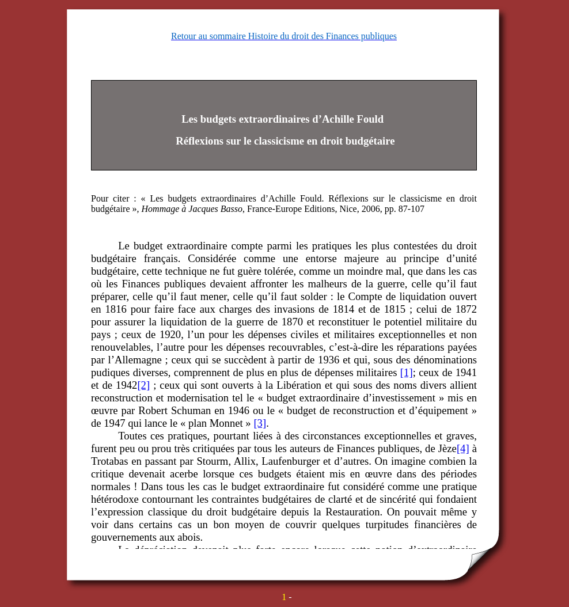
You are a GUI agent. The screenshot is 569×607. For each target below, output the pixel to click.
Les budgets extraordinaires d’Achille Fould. (239, 198)
